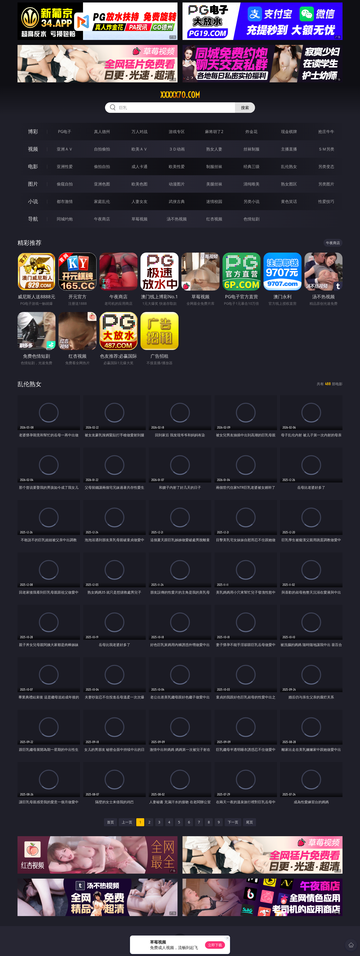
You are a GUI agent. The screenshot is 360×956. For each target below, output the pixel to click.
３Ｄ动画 (177, 149)
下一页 (233, 822)
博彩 (33, 131)
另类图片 (326, 184)
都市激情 (65, 201)
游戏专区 (177, 131)
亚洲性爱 (65, 166)
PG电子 (64, 131)
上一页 (127, 822)
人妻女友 (140, 201)
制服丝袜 (214, 166)
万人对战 (140, 131)
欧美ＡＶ (140, 149)
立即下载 (215, 945)
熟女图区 (289, 184)
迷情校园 (214, 201)
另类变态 (326, 166)
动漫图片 (177, 184)
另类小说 (252, 201)
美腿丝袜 (214, 184)
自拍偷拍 (102, 149)
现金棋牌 (289, 131)
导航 (33, 218)
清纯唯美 (252, 184)
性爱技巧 (326, 201)
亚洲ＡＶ (65, 149)
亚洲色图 (102, 184)
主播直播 (289, 149)
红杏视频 (214, 219)
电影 (33, 166)
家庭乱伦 (102, 201)
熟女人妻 (214, 149)
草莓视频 (140, 219)
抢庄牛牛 (326, 131)
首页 (110, 822)
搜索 (245, 107)
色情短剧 (252, 219)
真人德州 (102, 131)
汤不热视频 (177, 219)
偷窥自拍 (65, 184)
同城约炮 (65, 219)
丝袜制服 (252, 149)
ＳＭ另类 (326, 149)
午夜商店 (102, 219)
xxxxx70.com (180, 95)
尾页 (249, 822)
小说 (33, 201)
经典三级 (252, 166)
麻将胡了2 (214, 131)
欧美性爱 (177, 166)
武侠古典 (177, 201)
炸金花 (252, 131)
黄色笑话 (289, 201)
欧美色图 (140, 184)
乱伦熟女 (289, 166)
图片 (33, 183)
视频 (33, 149)
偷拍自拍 (102, 166)
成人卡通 (140, 166)
